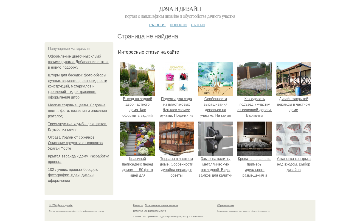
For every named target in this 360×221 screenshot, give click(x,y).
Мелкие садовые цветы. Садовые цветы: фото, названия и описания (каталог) (77, 110)
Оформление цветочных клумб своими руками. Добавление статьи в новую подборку (78, 61)
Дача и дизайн (180, 9)
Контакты (138, 205)
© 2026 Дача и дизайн (61, 205)
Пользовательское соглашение (161, 205)
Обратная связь (225, 205)
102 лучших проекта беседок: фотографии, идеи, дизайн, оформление (73, 175)
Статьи (198, 24)
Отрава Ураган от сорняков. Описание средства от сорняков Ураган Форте (75, 142)
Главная (157, 24)
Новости (178, 24)
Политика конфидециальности (149, 211)
